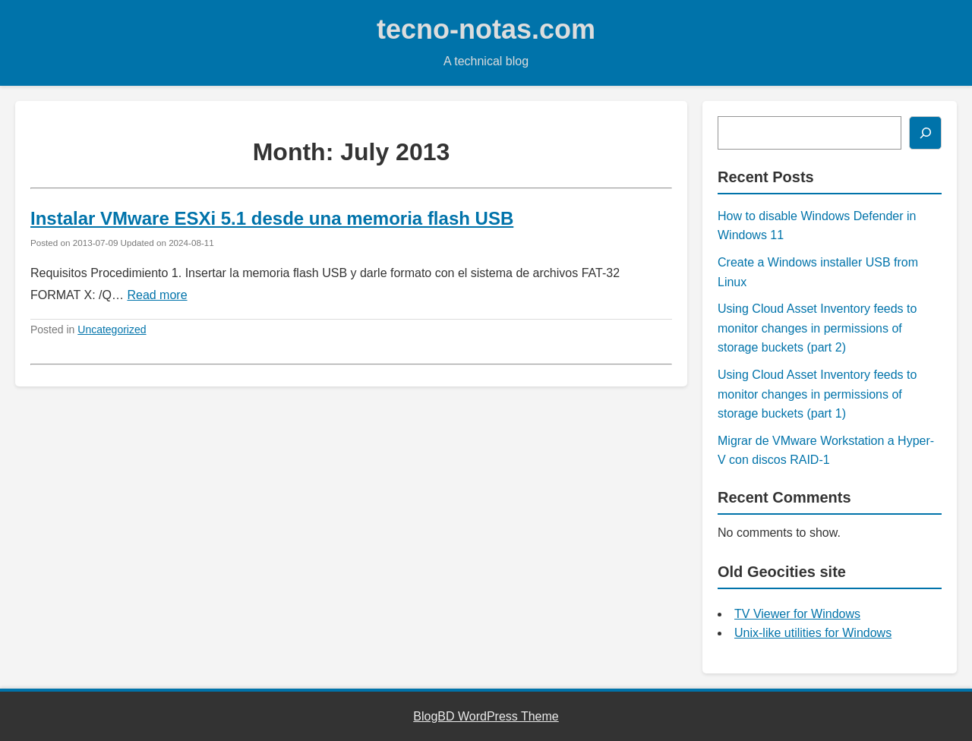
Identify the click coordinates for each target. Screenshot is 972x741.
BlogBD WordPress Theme (485, 716)
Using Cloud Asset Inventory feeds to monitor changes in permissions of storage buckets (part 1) (817, 394)
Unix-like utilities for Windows (813, 632)
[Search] (925, 133)
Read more (157, 295)
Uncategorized (111, 329)
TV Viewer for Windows (797, 613)
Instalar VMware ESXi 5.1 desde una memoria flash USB (271, 218)
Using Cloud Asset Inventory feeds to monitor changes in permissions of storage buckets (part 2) (817, 328)
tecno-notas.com (486, 29)
